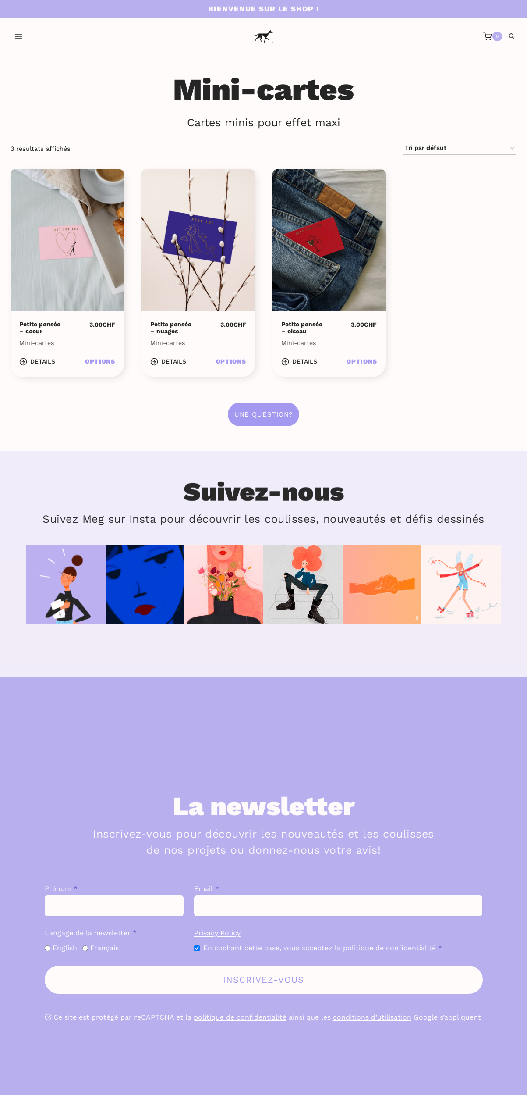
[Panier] (492, 36)
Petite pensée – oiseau (301, 328)
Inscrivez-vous (263, 979)
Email (206, 889)
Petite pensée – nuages (170, 328)
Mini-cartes (36, 342)
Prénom (61, 889)
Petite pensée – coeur (39, 328)
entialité (272, 1017)
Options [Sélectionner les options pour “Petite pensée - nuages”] (231, 361)
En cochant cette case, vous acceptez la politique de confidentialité (322, 948)
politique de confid (226, 1017)
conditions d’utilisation (372, 1017)
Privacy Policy (217, 933)
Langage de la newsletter (91, 933)
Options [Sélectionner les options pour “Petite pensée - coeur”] (100, 361)
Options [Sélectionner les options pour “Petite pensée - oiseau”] (362, 361)
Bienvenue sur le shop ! (263, 8)
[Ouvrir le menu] (19, 36)
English (65, 948)
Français (104, 948)
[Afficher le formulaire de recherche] (511, 36)
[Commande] (459, 148)
